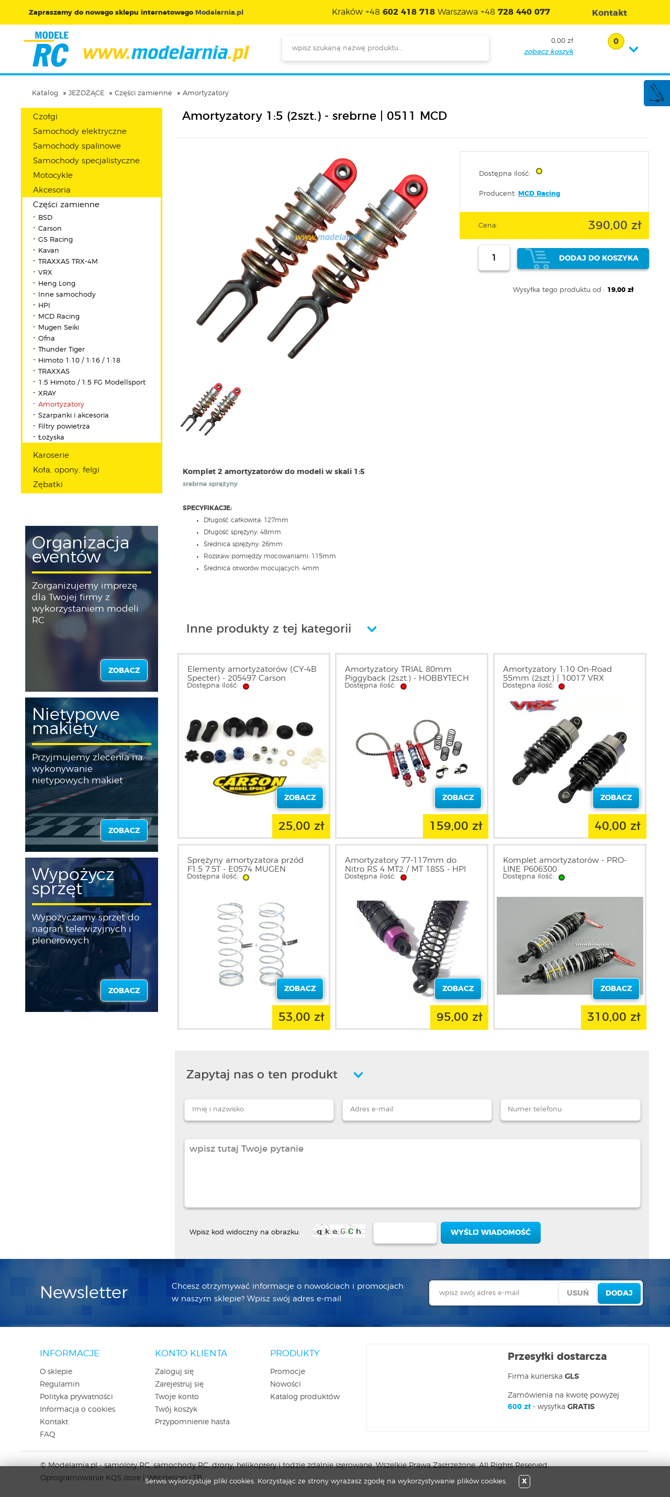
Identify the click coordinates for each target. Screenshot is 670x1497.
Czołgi (45, 117)
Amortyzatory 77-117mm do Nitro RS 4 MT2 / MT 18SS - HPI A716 (405, 869)
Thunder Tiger (61, 349)
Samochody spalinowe (77, 146)
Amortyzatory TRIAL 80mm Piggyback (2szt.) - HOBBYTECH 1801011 (407, 678)
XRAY (47, 393)
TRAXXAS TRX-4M (68, 261)
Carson (50, 229)
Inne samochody (67, 294)
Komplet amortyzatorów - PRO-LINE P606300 (565, 865)
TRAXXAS (54, 371)
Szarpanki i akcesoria (73, 415)
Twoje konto (177, 1397)
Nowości (285, 1384)
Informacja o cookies (77, 1409)
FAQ (47, 1434)
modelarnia (136, 49)
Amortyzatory (206, 93)
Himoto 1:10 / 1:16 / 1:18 (79, 360)
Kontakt (54, 1422)
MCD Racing (59, 316)
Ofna (46, 338)
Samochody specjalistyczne (86, 161)
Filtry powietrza (64, 426)
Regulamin (60, 1384)
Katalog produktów (305, 1397)
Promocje (287, 1372)
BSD (45, 218)
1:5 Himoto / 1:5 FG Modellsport (92, 382)
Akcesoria (52, 190)
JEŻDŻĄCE (86, 93)
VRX (45, 272)
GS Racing (55, 240)
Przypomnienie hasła (192, 1422)
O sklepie (56, 1372)
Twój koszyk (176, 1409)
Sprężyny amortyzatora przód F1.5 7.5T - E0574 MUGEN (245, 865)
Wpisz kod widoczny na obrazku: (244, 1232)
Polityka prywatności (76, 1397)
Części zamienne (143, 93)
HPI (44, 305)
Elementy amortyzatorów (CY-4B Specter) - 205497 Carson (252, 674)
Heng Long (56, 283)
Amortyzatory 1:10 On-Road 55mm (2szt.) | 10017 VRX (557, 674)
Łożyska (51, 437)
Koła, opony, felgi (66, 470)
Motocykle (53, 175)
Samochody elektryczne (80, 132)
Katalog (45, 93)
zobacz (124, 670)
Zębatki (48, 485)
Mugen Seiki (58, 327)
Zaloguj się (174, 1372)
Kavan (48, 250)
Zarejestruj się (179, 1384)
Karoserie (51, 455)
